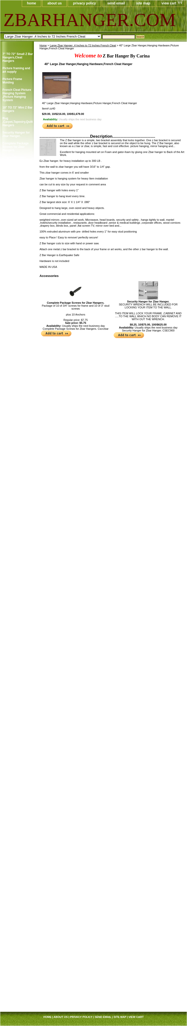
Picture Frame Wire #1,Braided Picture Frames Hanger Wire (16, 623)
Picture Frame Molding (12, 80)
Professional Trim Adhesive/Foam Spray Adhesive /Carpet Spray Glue (15, 551)
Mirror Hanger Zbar (15, 894)
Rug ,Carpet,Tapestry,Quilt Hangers (17, 122)
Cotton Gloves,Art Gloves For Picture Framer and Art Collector (15, 412)
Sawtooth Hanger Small (14, 767)
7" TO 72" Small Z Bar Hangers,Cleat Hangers (17, 57)
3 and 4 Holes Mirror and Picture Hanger (16, 213)
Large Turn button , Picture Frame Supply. (15, 827)
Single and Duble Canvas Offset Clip (15, 785)
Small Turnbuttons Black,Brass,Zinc (15, 839)
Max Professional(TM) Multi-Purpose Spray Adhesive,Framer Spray (16, 531)
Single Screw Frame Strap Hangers (16, 170)
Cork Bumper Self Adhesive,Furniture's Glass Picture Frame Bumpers (17, 338)
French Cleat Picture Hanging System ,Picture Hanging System (16, 95)
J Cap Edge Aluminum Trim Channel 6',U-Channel (17, 983)
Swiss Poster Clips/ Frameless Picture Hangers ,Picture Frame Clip (16, 811)
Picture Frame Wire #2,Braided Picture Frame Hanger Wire (15, 638)
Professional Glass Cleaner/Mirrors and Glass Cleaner (16, 513)
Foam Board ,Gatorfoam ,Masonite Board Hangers (17, 456)
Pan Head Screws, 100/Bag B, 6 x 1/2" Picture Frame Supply (17, 595)
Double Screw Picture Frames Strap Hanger (17, 181)
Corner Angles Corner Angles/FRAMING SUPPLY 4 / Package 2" (16, 392)
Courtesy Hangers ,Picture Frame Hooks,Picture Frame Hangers (17, 356)
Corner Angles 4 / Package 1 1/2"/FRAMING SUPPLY (14, 373)
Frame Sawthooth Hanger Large (14, 756)
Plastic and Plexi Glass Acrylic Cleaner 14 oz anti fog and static (17, 725)
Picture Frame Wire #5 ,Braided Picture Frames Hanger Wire (16, 666)
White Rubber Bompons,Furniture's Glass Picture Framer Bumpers (17, 854)
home (31, 3)
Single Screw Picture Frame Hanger (17, 191)
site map (143, 3)
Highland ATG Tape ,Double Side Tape (15, 260)
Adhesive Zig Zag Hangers (14, 249)
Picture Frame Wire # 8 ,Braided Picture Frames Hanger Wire (17, 695)
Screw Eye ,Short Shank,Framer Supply (17, 885)
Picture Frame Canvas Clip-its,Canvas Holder (14, 272)
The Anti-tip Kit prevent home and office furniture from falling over (16, 907)
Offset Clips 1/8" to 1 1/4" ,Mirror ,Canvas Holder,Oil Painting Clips (16, 579)
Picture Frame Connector (12, 469)
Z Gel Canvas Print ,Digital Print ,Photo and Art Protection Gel (16, 871)
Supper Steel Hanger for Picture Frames (16, 796)
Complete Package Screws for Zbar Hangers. (75, 302)
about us (54, 3)
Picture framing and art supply (16, 70)
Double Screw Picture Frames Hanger (17, 202)
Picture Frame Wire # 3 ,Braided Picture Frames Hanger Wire (17, 652)
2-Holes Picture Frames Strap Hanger (17, 159)
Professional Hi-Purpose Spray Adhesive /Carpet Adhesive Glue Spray (17, 743)
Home (43, 45)
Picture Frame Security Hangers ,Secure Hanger (14, 226)
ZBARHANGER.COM (63, 20)
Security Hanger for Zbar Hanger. (148, 301)
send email (116, 3)
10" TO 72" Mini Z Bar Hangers (17, 109)
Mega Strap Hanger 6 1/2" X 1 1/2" (17, 935)
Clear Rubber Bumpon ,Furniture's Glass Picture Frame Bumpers (16, 306)
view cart (168, 3)
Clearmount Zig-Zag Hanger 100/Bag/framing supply (16, 288)
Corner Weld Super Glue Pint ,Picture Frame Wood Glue (15, 499)
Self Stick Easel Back (17, 777)
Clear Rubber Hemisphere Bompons (11, 322)
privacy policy (84, 3)
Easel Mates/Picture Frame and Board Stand (16, 442)
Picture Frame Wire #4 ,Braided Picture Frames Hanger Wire (16, 709)
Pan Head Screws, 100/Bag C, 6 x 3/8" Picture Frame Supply (17, 609)
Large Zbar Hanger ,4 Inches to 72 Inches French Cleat (83, 45)
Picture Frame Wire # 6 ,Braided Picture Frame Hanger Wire (17, 680)
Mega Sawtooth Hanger (13, 564)
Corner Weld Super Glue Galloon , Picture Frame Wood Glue (16, 483)
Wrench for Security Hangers (16, 238)
